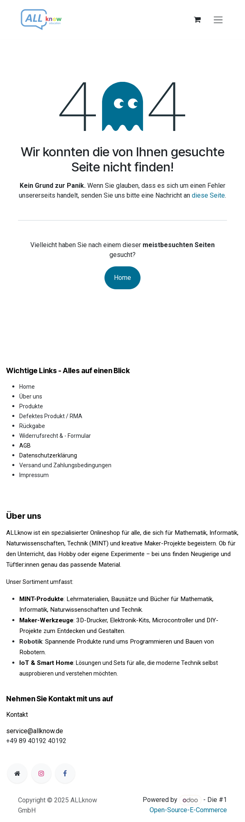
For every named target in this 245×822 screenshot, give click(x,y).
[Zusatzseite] (17, 773)
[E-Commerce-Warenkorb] (197, 20)
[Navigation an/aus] (218, 20)
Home (122, 278)
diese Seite (208, 195)
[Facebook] (65, 773)
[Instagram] (41, 773)
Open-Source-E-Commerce (188, 810)
